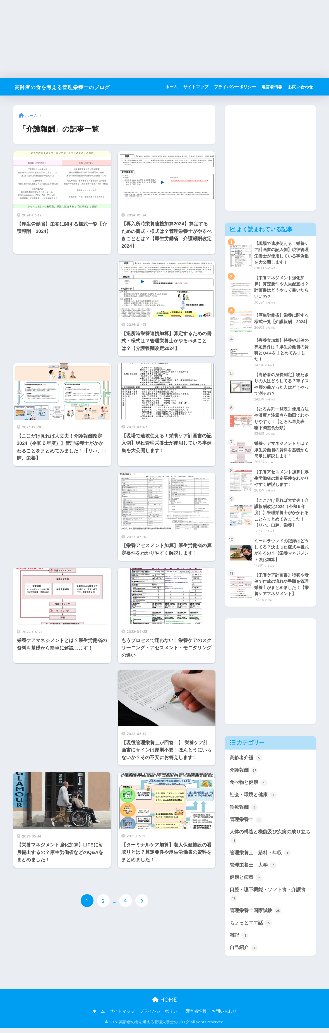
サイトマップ (195, 86)
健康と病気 (246, 882)
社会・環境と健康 (253, 798)
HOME (164, 1004)
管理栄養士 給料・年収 (260, 857)
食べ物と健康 (248, 786)
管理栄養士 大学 (253, 869)
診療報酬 (244, 811)
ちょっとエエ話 (251, 928)
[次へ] (141, 900)
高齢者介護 (246, 761)
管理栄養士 (246, 823)
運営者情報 (271, 86)
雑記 (239, 940)
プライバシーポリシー (235, 86)
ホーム (171, 86)
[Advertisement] (164, 39)
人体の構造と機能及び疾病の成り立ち (270, 840)
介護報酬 (244, 773)
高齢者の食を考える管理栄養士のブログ (76, 87)
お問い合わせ (300, 86)
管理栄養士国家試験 (255, 915)
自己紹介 (244, 952)
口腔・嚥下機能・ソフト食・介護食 (268, 898)
